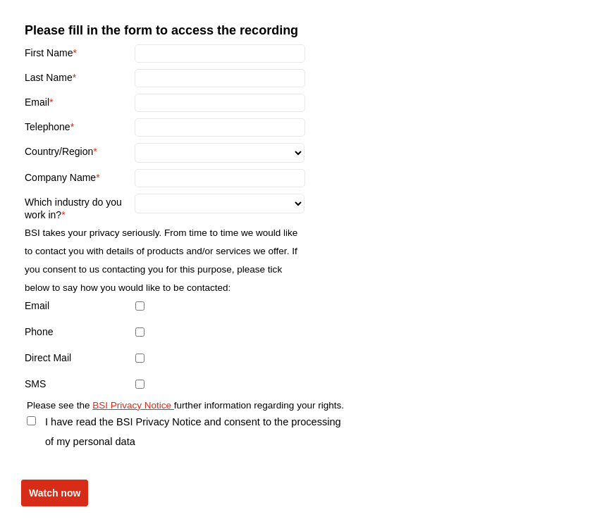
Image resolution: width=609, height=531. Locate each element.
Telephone (47, 126)
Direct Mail (48, 357)
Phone (39, 331)
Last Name (49, 77)
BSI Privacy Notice (133, 405)
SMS (35, 383)
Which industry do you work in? (73, 208)
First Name (49, 52)
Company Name (60, 177)
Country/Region (59, 151)
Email (37, 102)
